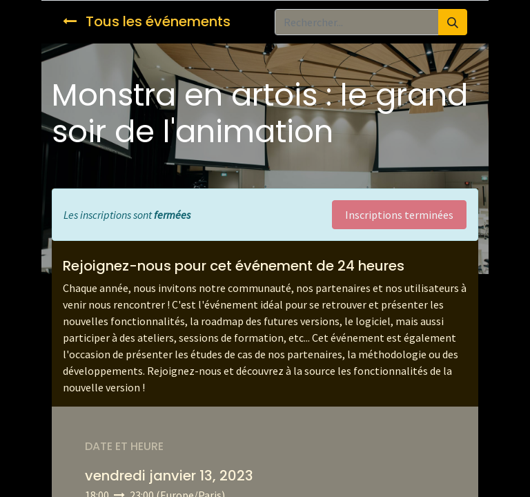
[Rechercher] (452, 22)
